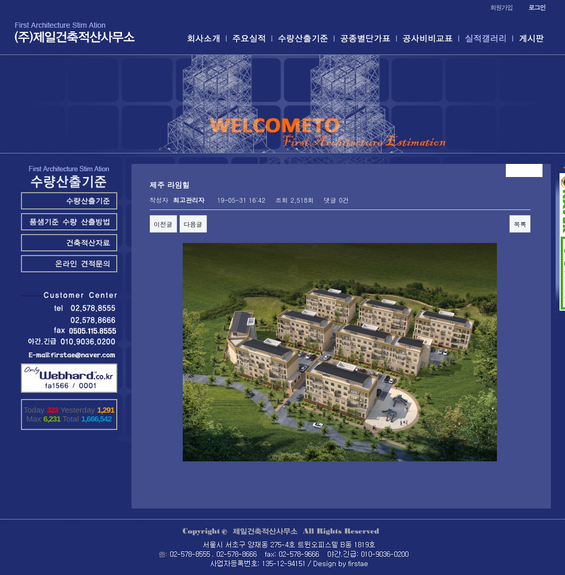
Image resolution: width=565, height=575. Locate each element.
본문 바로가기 (0, 0)
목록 (520, 223)
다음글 (193, 223)
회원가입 (501, 7)
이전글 (163, 223)
